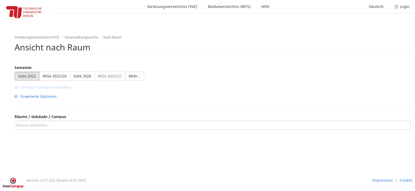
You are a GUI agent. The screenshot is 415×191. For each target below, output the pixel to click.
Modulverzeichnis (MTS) (229, 6)
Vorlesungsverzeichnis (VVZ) (172, 6)
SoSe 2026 (82, 76)
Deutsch (376, 6)
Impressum (382, 180)
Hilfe (265, 6)
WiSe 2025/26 (55, 76)
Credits (406, 180)
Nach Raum (112, 37)
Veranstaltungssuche (81, 37)
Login (402, 6)
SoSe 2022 (27, 76)
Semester (23, 67)
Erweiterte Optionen (36, 96)
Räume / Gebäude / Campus (40, 116)
